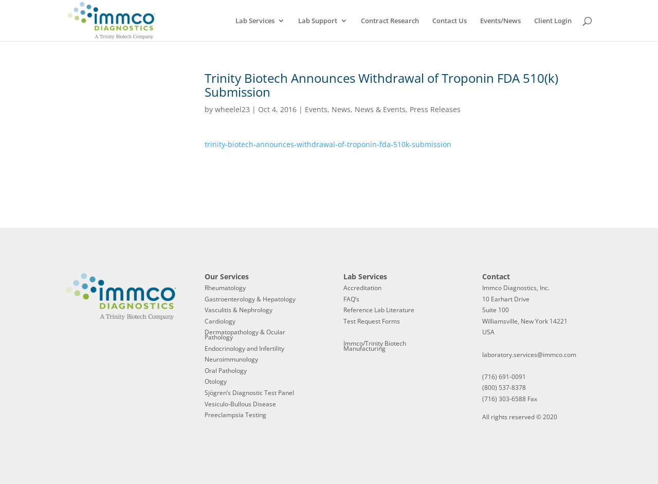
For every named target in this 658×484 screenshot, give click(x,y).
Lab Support (317, 21)
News (341, 109)
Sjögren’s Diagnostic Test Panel (249, 392)
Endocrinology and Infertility (244, 348)
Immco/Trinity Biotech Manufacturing (374, 346)
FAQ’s (351, 299)
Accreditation (362, 287)
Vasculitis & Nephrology (238, 310)
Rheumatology (225, 287)
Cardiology (220, 321)
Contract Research (390, 21)
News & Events (380, 109)
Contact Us (449, 21)
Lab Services (255, 21)
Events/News (500, 21)
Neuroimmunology (231, 359)
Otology (216, 381)
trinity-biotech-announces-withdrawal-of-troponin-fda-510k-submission (328, 144)
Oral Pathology (226, 370)
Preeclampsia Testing (235, 414)
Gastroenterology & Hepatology (250, 299)
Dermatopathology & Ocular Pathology (245, 335)
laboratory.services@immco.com (529, 354)
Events (316, 109)
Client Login (553, 21)
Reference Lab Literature (378, 310)
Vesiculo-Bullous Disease (240, 404)
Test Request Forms (371, 321)
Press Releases (435, 109)
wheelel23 (232, 109)
